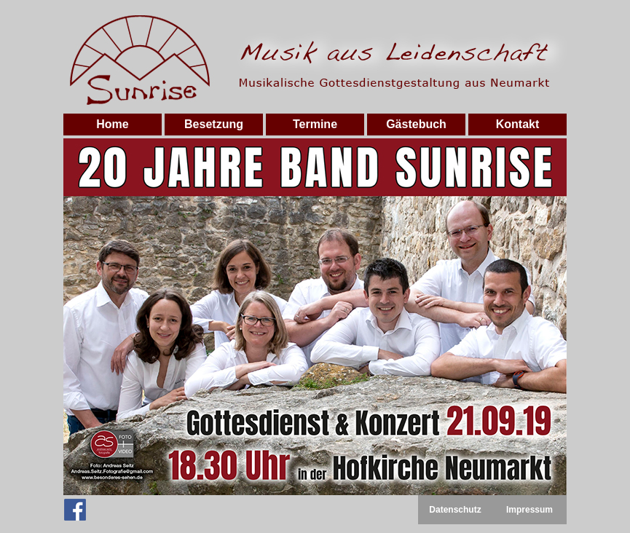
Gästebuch (416, 124)
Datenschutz (455, 510)
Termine (315, 124)
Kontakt (518, 124)
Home (112, 124)
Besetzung (213, 124)
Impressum (529, 510)
